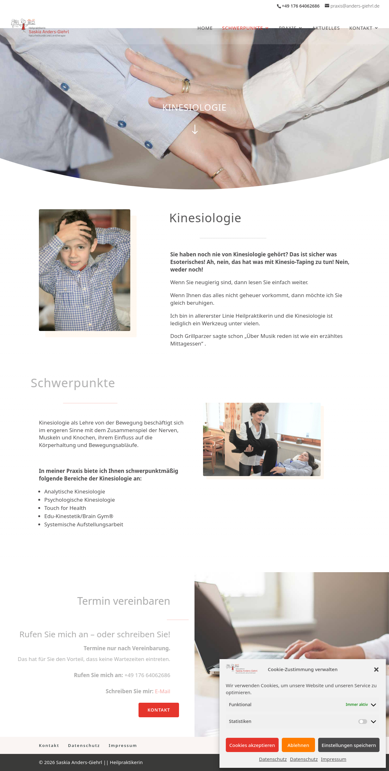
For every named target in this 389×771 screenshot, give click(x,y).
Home (205, 28)
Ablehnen (298, 745)
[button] (376, 669)
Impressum (333, 759)
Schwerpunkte (242, 28)
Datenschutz (273, 759)
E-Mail (158, 691)
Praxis (288, 28)
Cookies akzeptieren (252, 745)
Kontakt (361, 28)
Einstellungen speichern (349, 745)
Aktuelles (326, 28)
